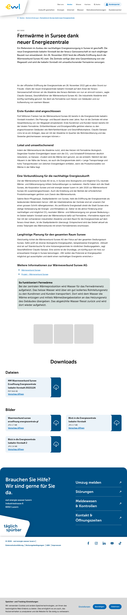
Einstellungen (84, 607)
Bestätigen (99, 607)
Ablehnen (115, 607)
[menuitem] (46, 10)
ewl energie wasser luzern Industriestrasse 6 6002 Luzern (18, 569)
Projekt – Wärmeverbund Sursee (34, 340)
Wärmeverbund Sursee (30, 335)
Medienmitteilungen (32, 18)
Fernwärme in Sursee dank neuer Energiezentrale (57, 18)
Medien (22, 18)
